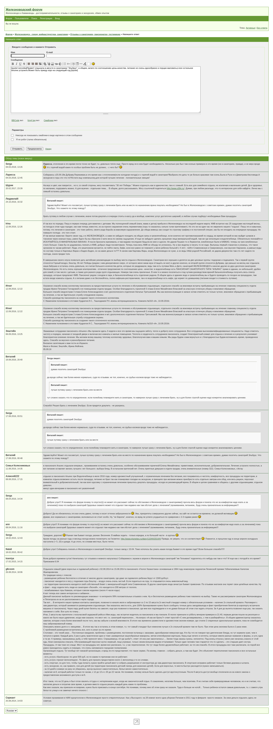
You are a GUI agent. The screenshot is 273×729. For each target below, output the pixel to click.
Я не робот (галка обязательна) (29, 139)
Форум (9, 18)
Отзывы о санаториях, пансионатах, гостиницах (95, 34)
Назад (48, 149)
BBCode (15, 120)
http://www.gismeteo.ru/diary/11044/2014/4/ (141, 539)
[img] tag (31, 120)
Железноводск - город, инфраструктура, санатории (41, 34)
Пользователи (21, 18)
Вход (57, 18)
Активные (250, 28)
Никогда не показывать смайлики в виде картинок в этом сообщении (46, 135)
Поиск (34, 18)
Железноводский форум (24, 9)
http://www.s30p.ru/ (175, 188)
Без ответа (262, 28)
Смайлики (48, 120)
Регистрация (46, 18)
